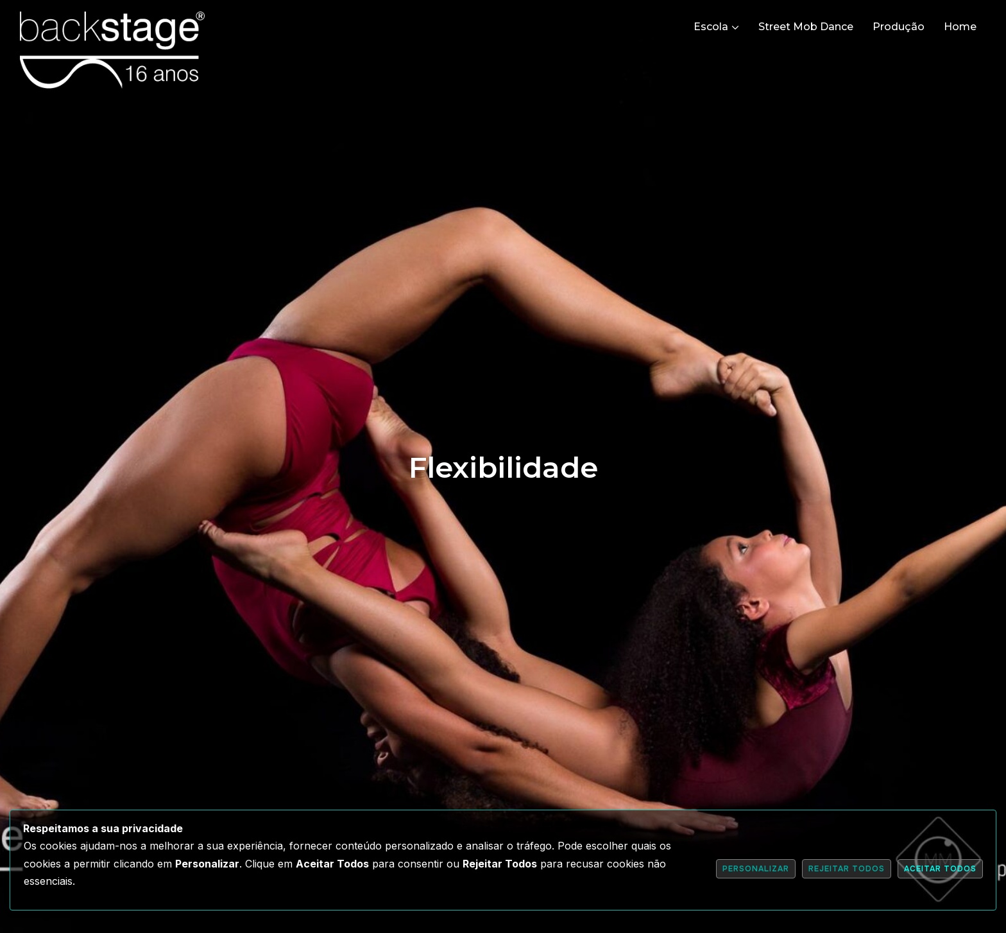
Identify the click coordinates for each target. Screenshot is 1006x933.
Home (960, 27)
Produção (899, 27)
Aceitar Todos (940, 869)
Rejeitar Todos (846, 869)
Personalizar (755, 869)
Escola (711, 27)
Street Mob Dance (805, 27)
